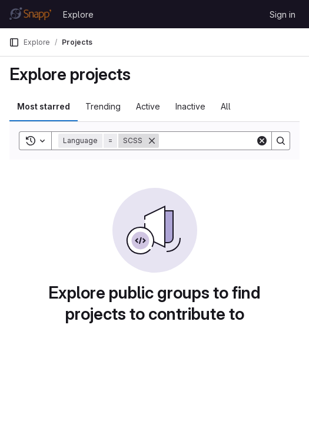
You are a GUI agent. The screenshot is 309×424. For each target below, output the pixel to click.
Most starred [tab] (43, 106)
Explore (78, 14)
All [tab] (226, 106)
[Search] (232, 141)
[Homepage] (30, 14)
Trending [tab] (103, 106)
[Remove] (152, 141)
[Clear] (262, 141)
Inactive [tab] (190, 106)
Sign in (282, 14)
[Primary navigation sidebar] (14, 42)
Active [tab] (148, 106)
